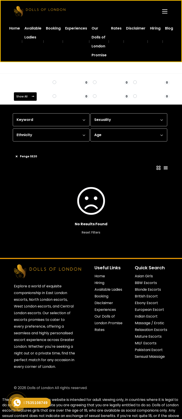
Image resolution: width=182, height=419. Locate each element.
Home (18, 67)
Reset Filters (91, 232)
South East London (40, 67)
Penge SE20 (66, 67)
